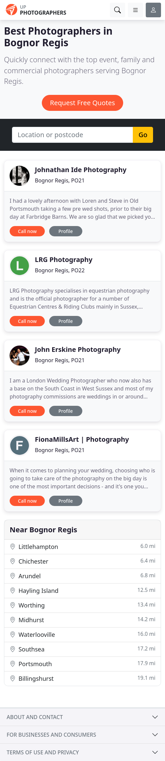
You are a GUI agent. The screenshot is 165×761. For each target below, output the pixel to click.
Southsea (82, 649)
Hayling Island (82, 590)
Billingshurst (82, 678)
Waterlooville (82, 634)
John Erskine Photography (78, 349)
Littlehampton (82, 546)
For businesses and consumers (51, 734)
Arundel (82, 576)
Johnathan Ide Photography (80, 169)
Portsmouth (82, 663)
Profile (65, 231)
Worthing (82, 605)
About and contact (35, 717)
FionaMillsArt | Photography (82, 439)
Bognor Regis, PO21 (60, 180)
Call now (27, 231)
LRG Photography (63, 259)
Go (142, 134)
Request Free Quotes (82, 102)
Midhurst (82, 620)
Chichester (82, 561)
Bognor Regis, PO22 (60, 270)
